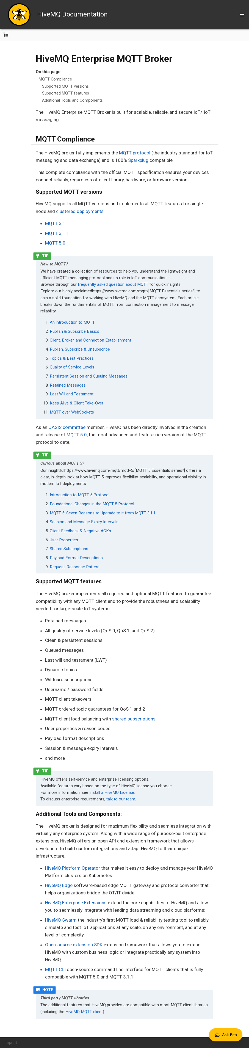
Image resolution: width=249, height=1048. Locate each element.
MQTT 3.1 (55, 223)
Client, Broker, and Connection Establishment (90, 340)
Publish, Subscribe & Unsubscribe (80, 349)
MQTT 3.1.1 (57, 233)
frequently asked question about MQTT (113, 284)
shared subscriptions (134, 719)
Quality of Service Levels (72, 367)
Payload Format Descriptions (76, 557)
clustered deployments (80, 211)
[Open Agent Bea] (225, 1034)
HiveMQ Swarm (61, 920)
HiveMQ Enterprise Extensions (76, 902)
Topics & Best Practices (72, 358)
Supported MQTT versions (65, 86)
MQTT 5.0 (55, 243)
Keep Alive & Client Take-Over (76, 403)
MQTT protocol (134, 153)
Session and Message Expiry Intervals (84, 521)
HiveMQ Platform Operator (72, 868)
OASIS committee (66, 427)
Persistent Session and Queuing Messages (89, 376)
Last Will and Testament (71, 394)
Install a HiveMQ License (111, 792)
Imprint (11, 1042)
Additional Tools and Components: (73, 100)
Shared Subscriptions (69, 548)
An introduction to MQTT (72, 322)
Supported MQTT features (65, 93)
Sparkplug (138, 160)
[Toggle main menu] (242, 14)
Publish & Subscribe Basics (74, 331)
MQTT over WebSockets (72, 412)
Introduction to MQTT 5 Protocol (79, 494)
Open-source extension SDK (74, 944)
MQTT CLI (55, 969)
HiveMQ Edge (59, 885)
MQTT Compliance (55, 79)
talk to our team (120, 799)
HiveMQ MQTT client (84, 1011)
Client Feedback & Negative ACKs (80, 530)
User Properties (64, 539)
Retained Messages (68, 385)
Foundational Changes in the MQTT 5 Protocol (92, 503)
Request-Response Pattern (74, 566)
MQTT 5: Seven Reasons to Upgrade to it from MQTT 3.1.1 (103, 513)
